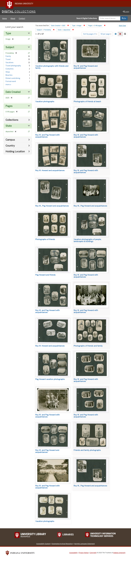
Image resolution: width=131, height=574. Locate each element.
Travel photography (13, 66)
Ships (8, 72)
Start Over (122, 26)
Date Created (13, 92)
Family (8, 56)
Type (8, 33)
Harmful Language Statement (84, 544)
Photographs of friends (45, 239)
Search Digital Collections (86, 18)
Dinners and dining (13, 78)
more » (8, 85)
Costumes (9, 69)
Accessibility (73, 553)
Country (10, 145)
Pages (9, 106)
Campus (10, 139)
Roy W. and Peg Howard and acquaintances (85, 67)
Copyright (93, 553)
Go (124, 18)
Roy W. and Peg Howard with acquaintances (47, 136)
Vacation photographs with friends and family (51, 67)
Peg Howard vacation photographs (50, 379)
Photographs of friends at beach (87, 101)
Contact (22, 19)
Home (4, 19)
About (12, 19)
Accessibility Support (43, 544)
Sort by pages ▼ (90, 34)
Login (126, 12)
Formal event (11, 81)
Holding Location (15, 151)
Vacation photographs (44, 101)
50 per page (106, 34)
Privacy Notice (84, 553)
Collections (12, 120)
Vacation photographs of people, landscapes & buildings (87, 240)
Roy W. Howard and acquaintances (50, 170)
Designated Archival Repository (62, 544)
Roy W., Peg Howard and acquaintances (52, 206)
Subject (10, 47)
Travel (8, 59)
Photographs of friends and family (88, 346)
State (9, 126)
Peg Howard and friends (45, 275)
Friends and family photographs (87, 450)
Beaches (9, 75)
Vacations (9, 63)
